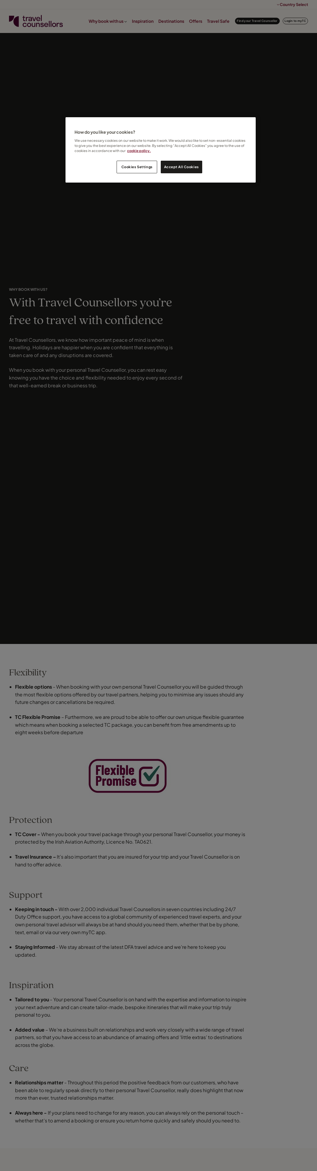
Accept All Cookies (181, 167)
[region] (161, 150)
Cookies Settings (137, 167)
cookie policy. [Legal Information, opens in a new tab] (139, 150)
